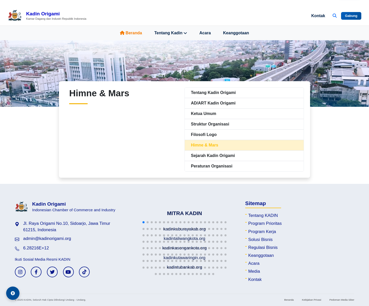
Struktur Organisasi (210, 124)
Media (254, 271)
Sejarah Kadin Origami (213, 155)
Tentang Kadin (170, 33)
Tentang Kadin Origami (213, 92)
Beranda (131, 33)
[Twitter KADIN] (52, 272)
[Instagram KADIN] (20, 272)
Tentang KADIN (263, 215)
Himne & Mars (204, 145)
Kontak (318, 16)
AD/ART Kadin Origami (213, 103)
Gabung (351, 16)
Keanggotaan (236, 33)
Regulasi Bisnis (263, 247)
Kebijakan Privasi (311, 299)
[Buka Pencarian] (334, 16)
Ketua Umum (203, 113)
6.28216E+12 (36, 248)
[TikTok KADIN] (84, 272)
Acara (205, 33)
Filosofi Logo (204, 134)
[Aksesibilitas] (12, 293)
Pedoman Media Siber (341, 299)
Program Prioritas (265, 223)
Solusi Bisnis (260, 239)
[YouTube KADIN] (68, 272)
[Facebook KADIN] (36, 272)
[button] (143, 222)
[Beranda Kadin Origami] (47, 16)
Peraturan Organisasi (211, 166)
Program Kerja (262, 231)
